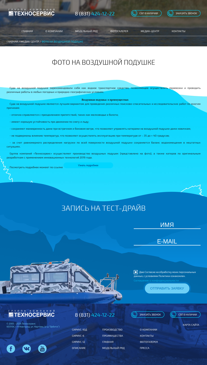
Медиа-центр (150, 31)
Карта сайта (191, 324)
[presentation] (167, 261)
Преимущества (112, 335)
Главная (27, 31)
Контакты (178, 31)
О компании (54, 31)
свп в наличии (149, 13)
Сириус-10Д (79, 329)
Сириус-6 (78, 335)
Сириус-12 (78, 341)
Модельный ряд (86, 31)
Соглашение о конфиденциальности (156, 280)
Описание (79, 347)
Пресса (144, 347)
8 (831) (95, 13)
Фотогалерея (119, 31)
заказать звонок (186, 13)
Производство (112, 329)
